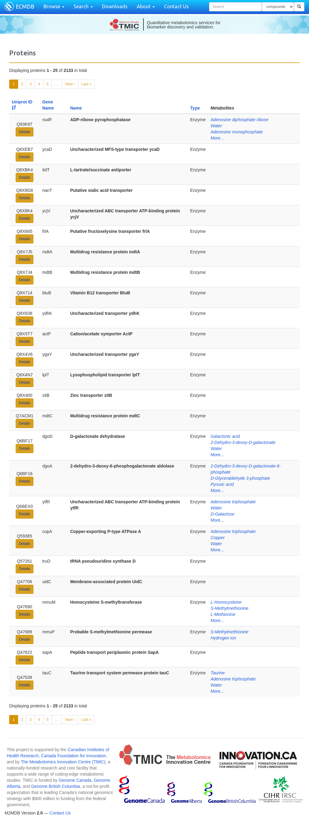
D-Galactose (223, 514)
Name (76, 108)
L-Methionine (223, 614)
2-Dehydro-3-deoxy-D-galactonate (243, 442)
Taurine (218, 672)
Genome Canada (75, 780)
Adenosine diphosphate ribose (239, 119)
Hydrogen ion (223, 637)
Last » (86, 84)
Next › (70, 84)
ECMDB (25, 6)
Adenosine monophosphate (237, 131)
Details (24, 132)
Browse (54, 6)
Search (83, 6)
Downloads (115, 6)
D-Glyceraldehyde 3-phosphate (240, 478)
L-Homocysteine (226, 602)
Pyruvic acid (222, 484)
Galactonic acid (225, 436)
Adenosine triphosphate (233, 501)
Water (216, 125)
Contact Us (176, 6)
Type (195, 108)
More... (217, 138)
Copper (218, 537)
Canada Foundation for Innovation (73, 755)
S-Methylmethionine (230, 608)
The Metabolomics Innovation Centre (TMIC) (63, 761)
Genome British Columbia (55, 786)
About (146, 6)
